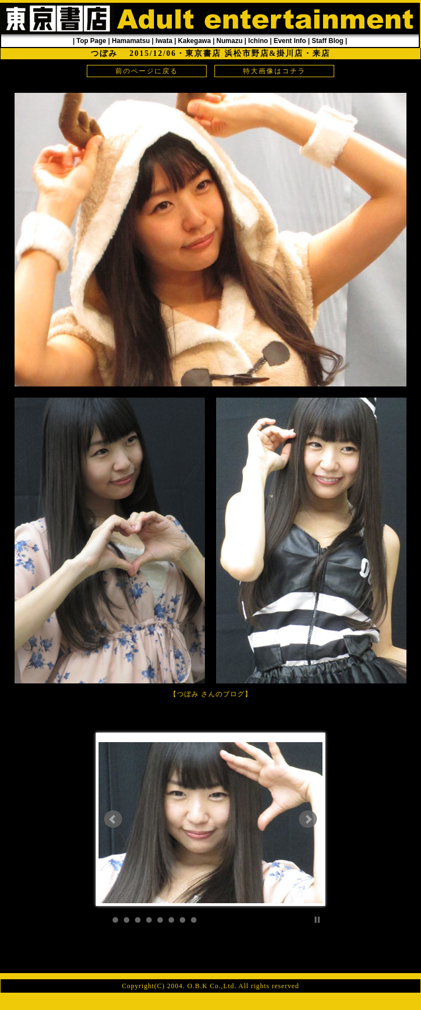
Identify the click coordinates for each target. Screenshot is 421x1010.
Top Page (91, 41)
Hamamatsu (131, 41)
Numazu (230, 41)
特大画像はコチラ (274, 71)
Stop (317, 920)
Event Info (290, 41)
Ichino (258, 41)
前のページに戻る (146, 71)
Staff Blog (328, 41)
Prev (113, 819)
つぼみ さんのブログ (211, 694)
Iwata (164, 41)
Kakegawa (194, 41)
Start (308, 920)
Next (308, 819)
